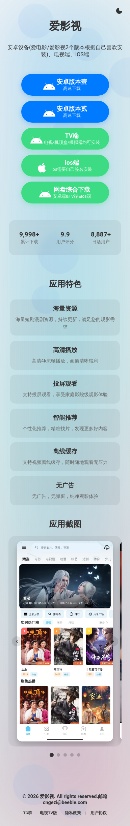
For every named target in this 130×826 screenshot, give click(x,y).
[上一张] (17, 641)
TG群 (27, 813)
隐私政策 (73, 813)
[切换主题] (119, 10)
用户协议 (98, 813)
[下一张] (113, 641)
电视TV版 (48, 813)
